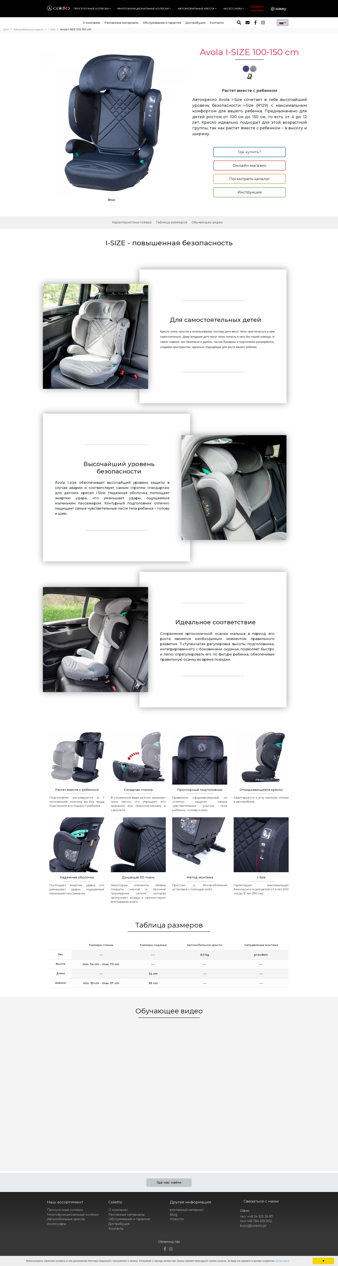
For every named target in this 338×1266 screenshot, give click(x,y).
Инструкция (250, 192)
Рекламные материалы (121, 22)
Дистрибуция (195, 22)
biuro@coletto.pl (253, 1226)
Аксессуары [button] (232, 8)
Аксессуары (56, 1224)
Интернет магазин (257, 8)
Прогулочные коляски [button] (91, 8)
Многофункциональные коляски (73, 1215)
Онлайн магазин (249, 165)
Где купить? (249, 152)
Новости (177, 1219)
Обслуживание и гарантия (162, 22)
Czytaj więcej (282, 1261)
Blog (173, 1215)
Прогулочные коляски (65, 1210)
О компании (91, 22)
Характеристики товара (132, 222)
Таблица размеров (171, 222)
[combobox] (283, 22)
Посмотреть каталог (249, 178)
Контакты (217, 22)
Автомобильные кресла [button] (196, 8)
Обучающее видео (207, 222)
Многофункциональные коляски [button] (143, 8)
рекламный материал (186, 1210)
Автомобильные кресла (66, 1219)
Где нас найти (169, 1182)
